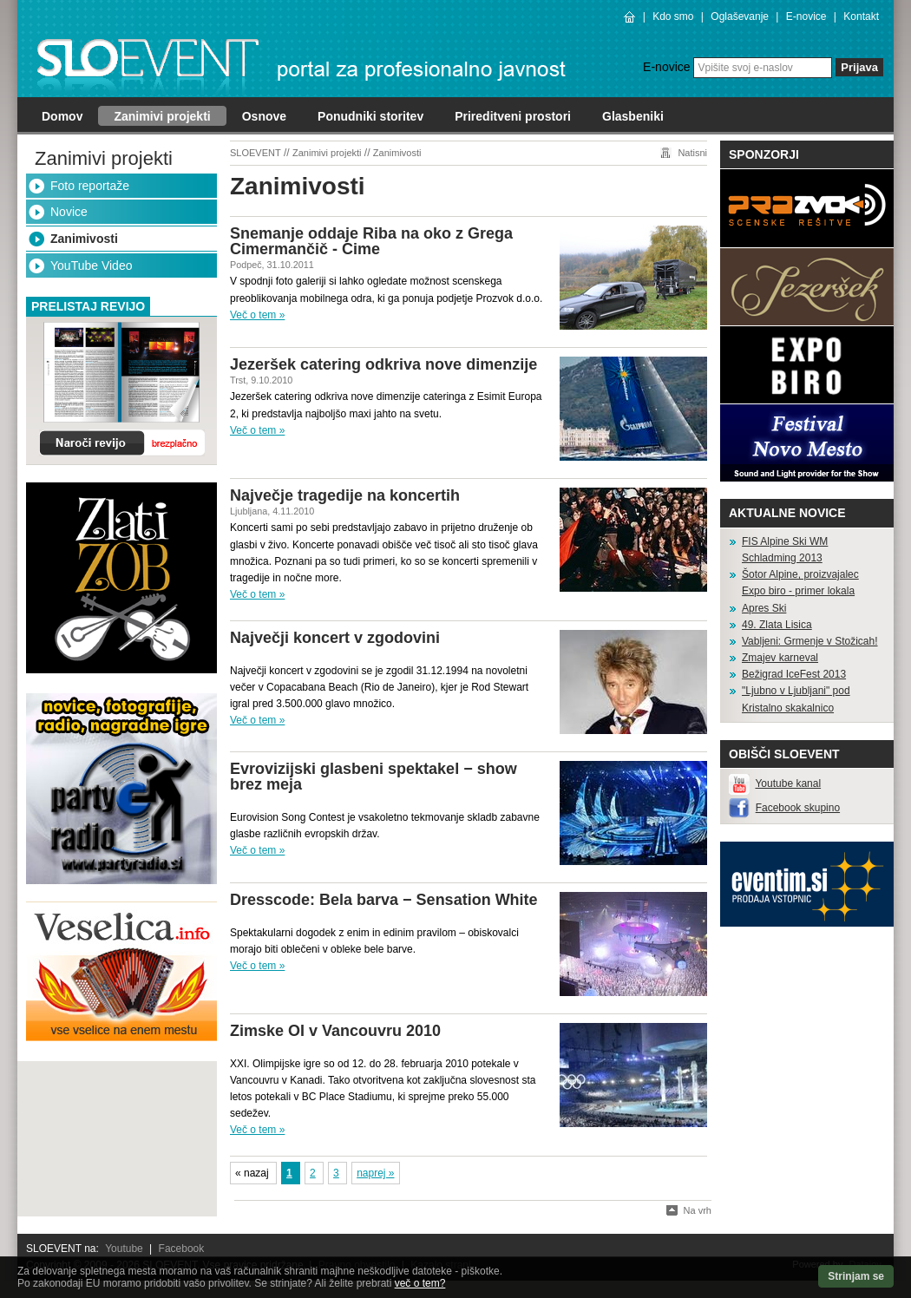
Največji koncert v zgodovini (335, 637)
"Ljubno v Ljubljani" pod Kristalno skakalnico (796, 699)
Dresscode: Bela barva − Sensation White (384, 899)
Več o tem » (257, 315)
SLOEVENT (255, 153)
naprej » (375, 1173)
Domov (62, 116)
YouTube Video (91, 265)
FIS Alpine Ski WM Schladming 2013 (785, 549)
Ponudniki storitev (370, 116)
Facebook (182, 1248)
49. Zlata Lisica (777, 625)
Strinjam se (856, 1276)
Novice (69, 212)
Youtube (124, 1248)
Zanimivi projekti (162, 116)
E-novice (806, 16)
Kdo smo (672, 16)
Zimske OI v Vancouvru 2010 (335, 1030)
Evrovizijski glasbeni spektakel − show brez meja (373, 776)
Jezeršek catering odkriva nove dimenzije (383, 364)
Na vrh (697, 1210)
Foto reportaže (89, 186)
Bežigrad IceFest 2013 (794, 674)
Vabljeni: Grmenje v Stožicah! (810, 641)
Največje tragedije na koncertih (345, 495)
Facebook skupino (798, 808)
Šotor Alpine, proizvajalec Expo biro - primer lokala (800, 582)
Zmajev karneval (780, 658)
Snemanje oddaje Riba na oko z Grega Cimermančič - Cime (371, 241)
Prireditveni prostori (513, 116)
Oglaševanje (740, 16)
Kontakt (861, 16)
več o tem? (420, 1283)
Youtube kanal (788, 783)
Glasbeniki (633, 116)
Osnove (264, 116)
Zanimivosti (84, 239)
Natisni (692, 153)
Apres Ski (764, 608)
